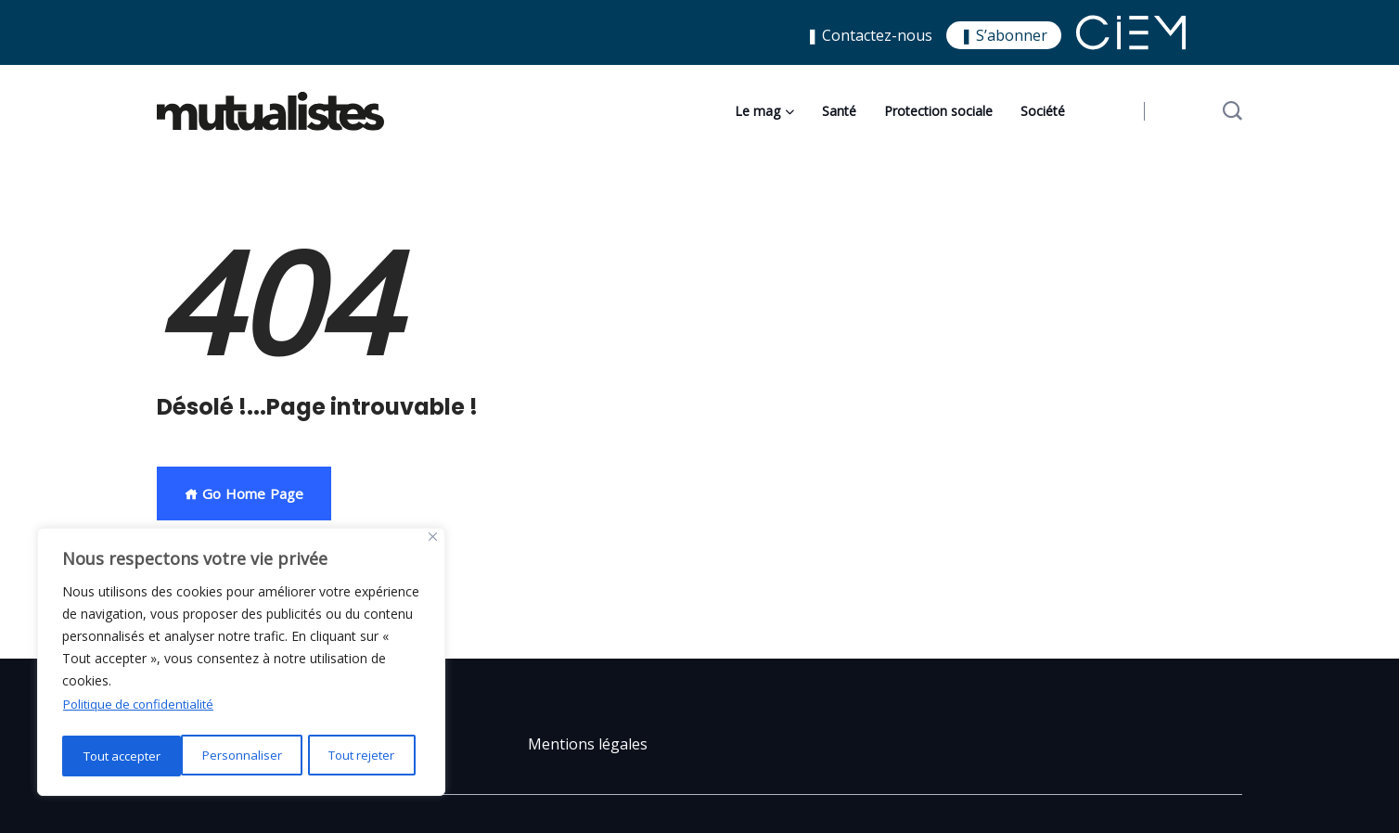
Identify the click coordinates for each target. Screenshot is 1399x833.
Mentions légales (588, 744)
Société (1042, 111)
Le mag (757, 111)
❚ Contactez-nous (869, 35)
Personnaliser (120, 755)
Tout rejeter (240, 755)
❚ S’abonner (1003, 35)
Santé (839, 111)
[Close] (433, 541)
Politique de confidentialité (142, 708)
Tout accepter (360, 755)
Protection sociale (938, 111)
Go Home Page (244, 493)
